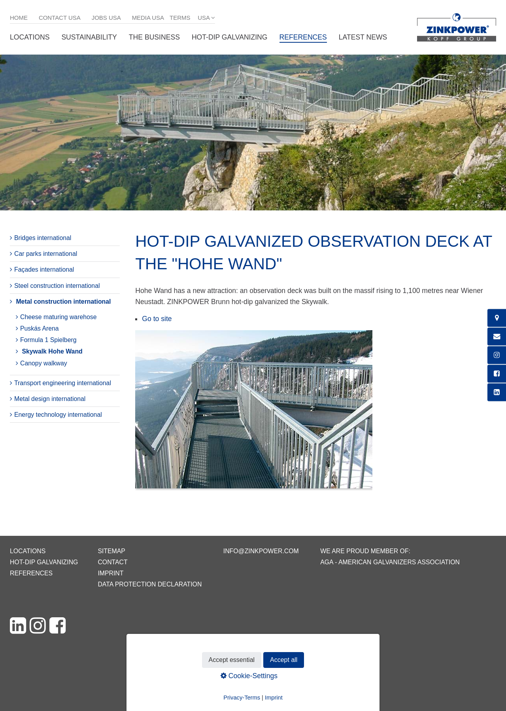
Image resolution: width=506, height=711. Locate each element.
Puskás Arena (39, 328)
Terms (180, 17)
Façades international (44, 269)
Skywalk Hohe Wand (52, 351)
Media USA (148, 17)
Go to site (157, 319)
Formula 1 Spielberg (48, 340)
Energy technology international (58, 414)
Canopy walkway (43, 363)
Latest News (363, 37)
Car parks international (45, 253)
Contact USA (60, 17)
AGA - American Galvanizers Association (390, 562)
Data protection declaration (150, 584)
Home (19, 17)
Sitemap (111, 551)
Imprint (110, 573)
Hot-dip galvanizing (230, 37)
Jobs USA (106, 17)
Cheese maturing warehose (58, 317)
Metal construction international (63, 301)
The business (154, 37)
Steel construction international (57, 285)
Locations (29, 37)
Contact (112, 562)
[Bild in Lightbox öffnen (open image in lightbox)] (253, 413)
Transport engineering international (62, 383)
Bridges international (42, 237)
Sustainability (89, 37)
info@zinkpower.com (261, 551)
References (303, 37)
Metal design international (49, 398)
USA (204, 17)
